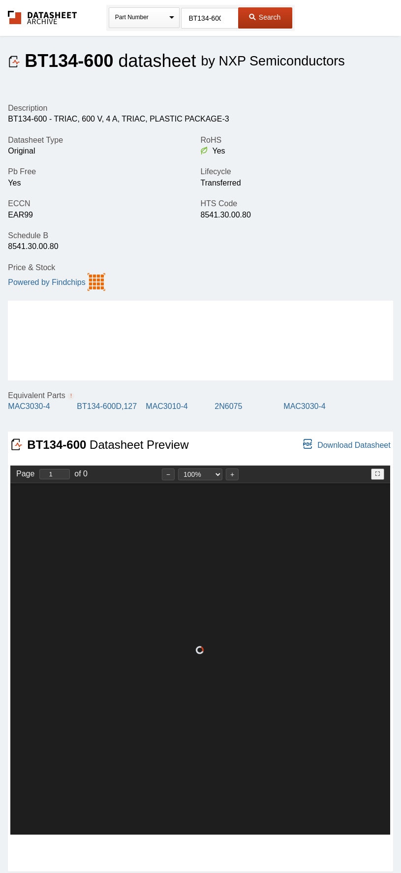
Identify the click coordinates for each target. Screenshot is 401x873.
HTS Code (218, 203)
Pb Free (22, 171)
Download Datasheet (347, 444)
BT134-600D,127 (107, 406)
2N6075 (228, 406)
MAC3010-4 (166, 406)
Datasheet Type (35, 140)
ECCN (19, 203)
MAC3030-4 (29, 406)
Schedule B (28, 235)
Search (264, 17)
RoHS (210, 140)
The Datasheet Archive (42, 17)
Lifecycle (215, 171)
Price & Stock (31, 267)
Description (27, 108)
